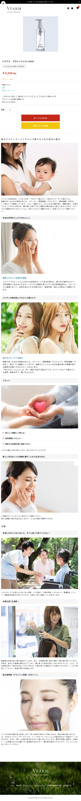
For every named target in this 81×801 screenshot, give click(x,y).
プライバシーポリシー (40, 785)
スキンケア (11, 90)
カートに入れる (40, 118)
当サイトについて (27, 785)
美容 (3, 88)
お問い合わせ (66, 785)
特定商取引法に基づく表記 (54, 785)
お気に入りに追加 (40, 126)
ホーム (12, 785)
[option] (40, 34)
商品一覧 (18, 785)
